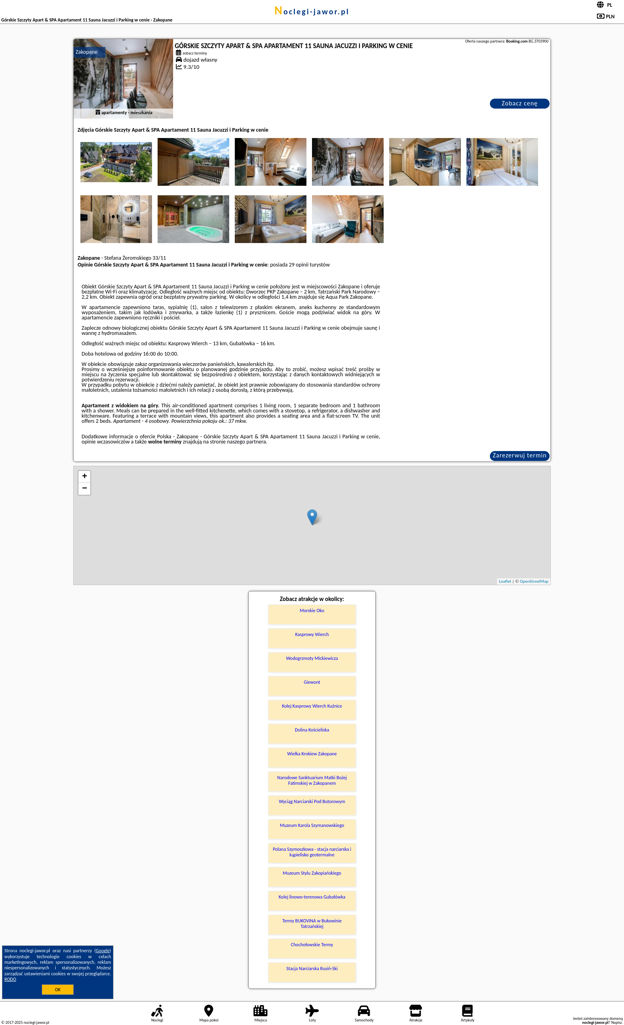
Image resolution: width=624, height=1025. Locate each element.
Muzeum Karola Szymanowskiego (312, 825)
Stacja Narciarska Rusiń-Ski (312, 968)
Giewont (312, 682)
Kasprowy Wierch (312, 634)
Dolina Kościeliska (312, 730)
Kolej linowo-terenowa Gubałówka (312, 897)
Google (103, 950)
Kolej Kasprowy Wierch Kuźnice (312, 706)
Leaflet (505, 581)
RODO (10, 979)
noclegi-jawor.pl (311, 11)
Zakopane (87, 52)
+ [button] (84, 477)
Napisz (616, 1022)
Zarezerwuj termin (520, 455)
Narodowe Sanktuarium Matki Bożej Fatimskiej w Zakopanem (312, 780)
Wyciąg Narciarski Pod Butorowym (312, 801)
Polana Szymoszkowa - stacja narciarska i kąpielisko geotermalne (312, 852)
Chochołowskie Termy (312, 944)
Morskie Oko (312, 610)
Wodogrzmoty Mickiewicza (312, 658)
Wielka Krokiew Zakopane (312, 754)
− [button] (84, 489)
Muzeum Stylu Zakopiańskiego (312, 873)
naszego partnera (246, 441)
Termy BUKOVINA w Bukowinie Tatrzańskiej (311, 923)
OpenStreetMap (534, 581)
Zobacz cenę (520, 103)
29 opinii (298, 264)
